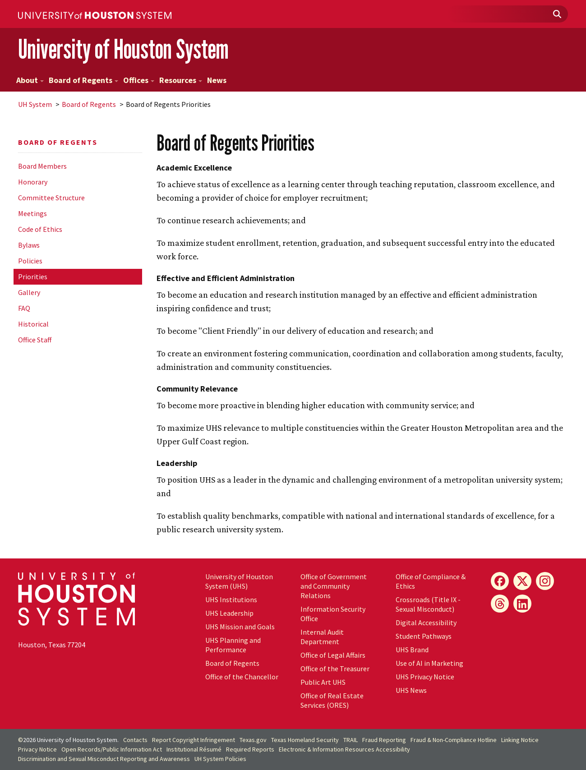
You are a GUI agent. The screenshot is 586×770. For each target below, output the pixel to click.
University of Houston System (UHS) (239, 581)
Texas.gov (253, 740)
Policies (30, 260)
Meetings (32, 213)
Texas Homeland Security (305, 740)
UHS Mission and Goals (240, 626)
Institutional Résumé (193, 749)
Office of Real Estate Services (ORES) (332, 700)
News (216, 80)
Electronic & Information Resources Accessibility (344, 749)
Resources (180, 80)
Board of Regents (83, 80)
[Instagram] (545, 581)
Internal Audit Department (322, 636)
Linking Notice (520, 740)
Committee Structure (51, 197)
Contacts (135, 740)
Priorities (32, 276)
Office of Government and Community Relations (333, 586)
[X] (522, 581)
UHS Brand (412, 649)
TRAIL (350, 740)
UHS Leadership (229, 613)
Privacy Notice (37, 749)
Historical (33, 323)
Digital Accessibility (426, 622)
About (30, 80)
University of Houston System (123, 49)
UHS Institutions (231, 599)
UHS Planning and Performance (233, 645)
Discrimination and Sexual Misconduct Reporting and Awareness (104, 759)
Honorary (32, 181)
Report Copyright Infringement (193, 740)
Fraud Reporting (384, 740)
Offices (138, 80)
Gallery (29, 292)
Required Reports (250, 749)
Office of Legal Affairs (332, 654)
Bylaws (29, 244)
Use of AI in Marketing (429, 663)
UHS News (411, 690)
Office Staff (34, 339)
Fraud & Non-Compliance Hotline (454, 740)
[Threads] (500, 604)
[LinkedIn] (522, 604)
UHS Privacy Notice (425, 676)
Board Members (42, 166)
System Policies (220, 759)
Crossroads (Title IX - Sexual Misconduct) (428, 604)
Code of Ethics (40, 229)
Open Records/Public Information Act (111, 749)
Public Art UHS (323, 682)
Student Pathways (424, 636)
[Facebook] (500, 581)
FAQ (24, 308)
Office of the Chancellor (241, 676)
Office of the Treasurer (334, 668)
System (35, 104)
